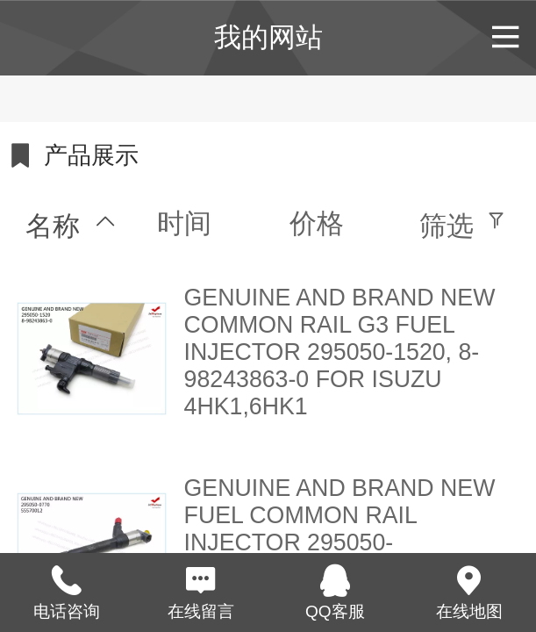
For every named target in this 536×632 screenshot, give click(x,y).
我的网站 (268, 37)
